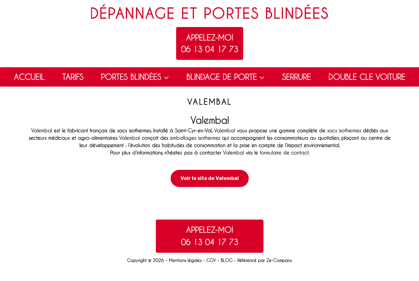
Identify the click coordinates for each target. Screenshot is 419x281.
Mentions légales (185, 260)
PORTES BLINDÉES (135, 77)
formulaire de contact (284, 152)
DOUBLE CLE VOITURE (366, 76)
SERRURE (296, 76)
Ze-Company (279, 260)
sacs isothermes (344, 130)
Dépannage (132, 13)
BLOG (226, 260)
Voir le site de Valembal (209, 178)
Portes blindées (266, 13)
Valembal (209, 120)
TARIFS (72, 76)
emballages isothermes (195, 138)
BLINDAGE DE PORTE (226, 77)
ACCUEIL (29, 76)
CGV (211, 260)
